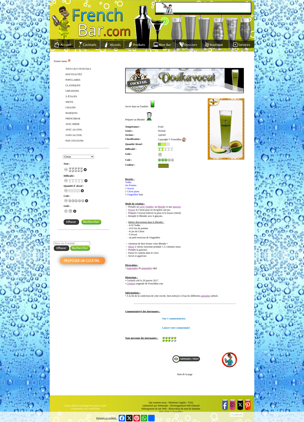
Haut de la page (185, 374)
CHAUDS (70, 107)
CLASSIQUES (72, 85)
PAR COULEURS (74, 140)
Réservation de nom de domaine (184, 408)
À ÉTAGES (71, 96)
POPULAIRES (72, 79)
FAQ (190, 402)
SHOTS (69, 102)
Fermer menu (62, 61)
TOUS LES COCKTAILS (78, 68)
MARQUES (71, 113)
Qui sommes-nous (158, 402)
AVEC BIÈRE (72, 124)
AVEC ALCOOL (73, 129)
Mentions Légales (177, 402)
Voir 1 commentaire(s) (173, 318)
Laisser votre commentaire (176, 327)
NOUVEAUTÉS (73, 74)
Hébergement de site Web (154, 408)
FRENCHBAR (72, 118)
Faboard (195, 405)
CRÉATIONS (72, 90)
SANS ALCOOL (73, 135)
